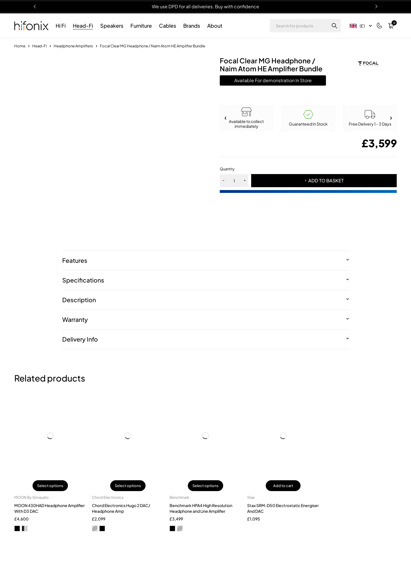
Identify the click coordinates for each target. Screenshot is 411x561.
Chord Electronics (108, 497)
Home (19, 46)
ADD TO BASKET (326, 180)
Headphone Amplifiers (73, 46)
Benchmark (179, 497)
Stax (251, 497)
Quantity (227, 169)
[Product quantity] (234, 180)
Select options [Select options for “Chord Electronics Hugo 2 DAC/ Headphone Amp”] (128, 485)
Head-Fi (39, 46)
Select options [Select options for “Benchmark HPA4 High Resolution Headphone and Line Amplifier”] (205, 485)
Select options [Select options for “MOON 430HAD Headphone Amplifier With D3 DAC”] (50, 485)
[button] (391, 118)
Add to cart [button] (283, 485)
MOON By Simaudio (31, 497)
